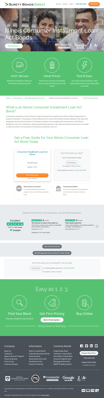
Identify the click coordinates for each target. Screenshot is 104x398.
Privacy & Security (10, 359)
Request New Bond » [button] (89, 353)
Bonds (58, 4)
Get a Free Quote (32, 175)
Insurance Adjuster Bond (62, 359)
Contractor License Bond (63, 354)
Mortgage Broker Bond (62, 361)
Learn (71, 4)
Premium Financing (36, 364)
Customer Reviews (11, 364)
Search (65, 4)
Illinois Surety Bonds (90, 98)
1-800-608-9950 (80, 4)
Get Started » (14, 46)
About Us (7, 351)
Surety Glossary (34, 356)
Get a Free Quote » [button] (52, 320)
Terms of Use (9, 361)
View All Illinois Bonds (52, 246)
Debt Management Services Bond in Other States (52, 253)
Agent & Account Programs (14, 356)
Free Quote (94, 4)
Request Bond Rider (89, 362)
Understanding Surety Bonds (39, 354)
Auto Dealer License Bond (63, 356)
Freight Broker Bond (61, 351)
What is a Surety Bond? (37, 351)
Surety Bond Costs (35, 361)
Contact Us (8, 354)
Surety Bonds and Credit (38, 359)
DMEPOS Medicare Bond (63, 364)
